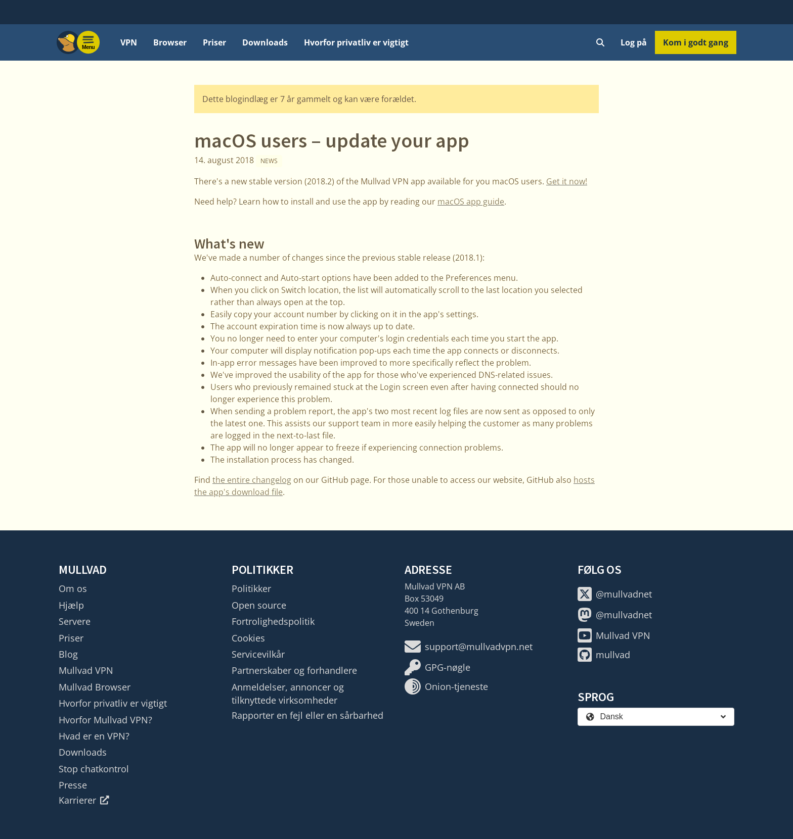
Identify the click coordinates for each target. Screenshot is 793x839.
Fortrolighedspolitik (273, 621)
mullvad (604, 655)
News (269, 161)
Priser (214, 42)
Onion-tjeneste (446, 686)
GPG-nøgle (437, 667)
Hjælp (71, 605)
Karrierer (84, 800)
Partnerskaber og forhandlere (294, 670)
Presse (73, 785)
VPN (128, 42)
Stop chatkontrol (94, 769)
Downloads (265, 42)
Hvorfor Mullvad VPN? (105, 720)
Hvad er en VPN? (94, 736)
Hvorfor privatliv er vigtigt (356, 42)
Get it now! (566, 181)
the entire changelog (251, 479)
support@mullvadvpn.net (469, 646)
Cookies (248, 638)
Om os (73, 588)
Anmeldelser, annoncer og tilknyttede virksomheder (288, 693)
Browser (170, 42)
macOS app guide (470, 201)
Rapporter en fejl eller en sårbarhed (307, 715)
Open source (259, 605)
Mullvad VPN (86, 670)
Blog (68, 654)
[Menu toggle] (88, 42)
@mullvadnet (615, 594)
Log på (634, 42)
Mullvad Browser (94, 687)
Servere (75, 621)
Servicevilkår (258, 654)
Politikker (251, 588)
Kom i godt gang (695, 42)
